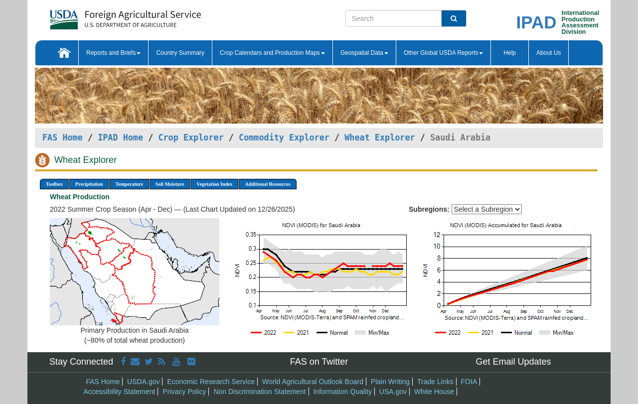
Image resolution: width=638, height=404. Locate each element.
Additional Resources (267, 184)
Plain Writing (390, 382)
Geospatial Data (364, 52)
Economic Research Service (211, 382)
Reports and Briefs (113, 52)
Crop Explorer (190, 137)
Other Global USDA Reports (443, 52)
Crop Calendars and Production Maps (272, 52)
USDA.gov (143, 382)
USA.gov (393, 392)
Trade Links (435, 382)
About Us (548, 52)
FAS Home (62, 137)
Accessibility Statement (120, 392)
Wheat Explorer (379, 137)
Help (509, 52)
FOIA (469, 382)
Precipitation (89, 184)
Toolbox (54, 184)
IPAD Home (120, 137)
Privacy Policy (184, 392)
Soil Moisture (170, 184)
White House (434, 392)
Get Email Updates (513, 362)
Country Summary (180, 52)
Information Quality (342, 392)
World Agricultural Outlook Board (312, 382)
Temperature (129, 184)
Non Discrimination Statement (259, 392)
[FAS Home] (100, 16)
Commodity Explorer (284, 137)
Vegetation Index (214, 184)
